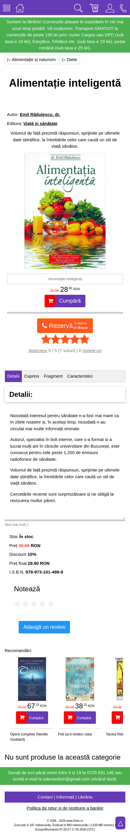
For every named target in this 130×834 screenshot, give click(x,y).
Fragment (53, 376)
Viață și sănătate (40, 123)
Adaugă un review (44, 627)
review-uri (91, 350)
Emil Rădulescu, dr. (40, 114)
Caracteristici (80, 376)
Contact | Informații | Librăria (65, 796)
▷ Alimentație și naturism (31, 59)
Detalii (13, 376)
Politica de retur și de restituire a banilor (65, 808)
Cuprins (31, 376)
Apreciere (38, 350)
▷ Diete (69, 59)
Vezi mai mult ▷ (17, 525)
